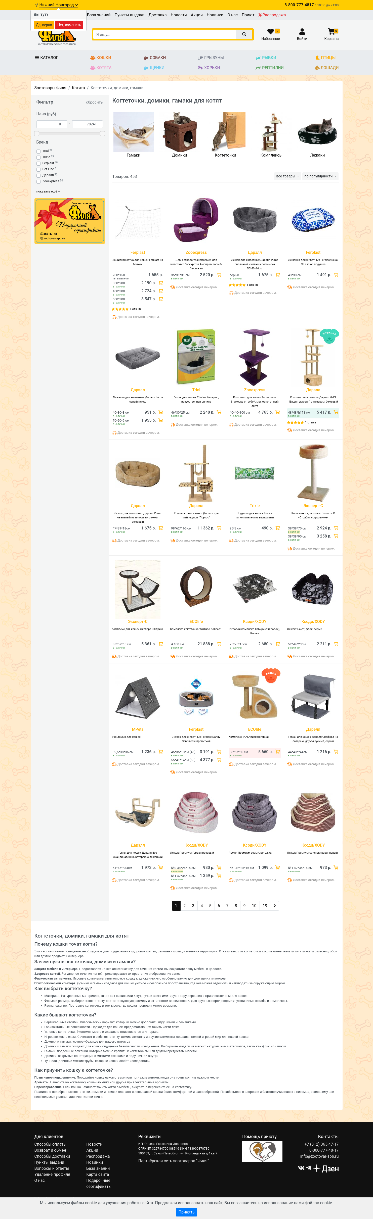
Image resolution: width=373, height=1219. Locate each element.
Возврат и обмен (50, 1150)
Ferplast (48, 163)
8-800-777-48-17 (324, 1150)
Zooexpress (51, 181)
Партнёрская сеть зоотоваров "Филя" (173, 1160)
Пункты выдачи (130, 15)
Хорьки (208, 68)
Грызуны (210, 58)
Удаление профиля (52, 1174)
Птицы (325, 58)
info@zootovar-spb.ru (319, 1156)
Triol (46, 151)
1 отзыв (135, 309)
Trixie (46, 157)
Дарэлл (48, 175)
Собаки (154, 58)
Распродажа (272, 15)
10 (254, 905)
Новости (179, 15)
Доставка (157, 15)
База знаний (98, 15)
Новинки (215, 15)
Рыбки (265, 58)
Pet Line (48, 169)
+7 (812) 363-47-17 (322, 1144)
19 (265, 905)
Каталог (46, 57)
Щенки (153, 68)
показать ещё (48, 191)
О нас (232, 15)
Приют (248, 15)
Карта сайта (97, 1174)
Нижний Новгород (58, 5)
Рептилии (269, 68)
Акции (197, 15)
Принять (186, 1212)
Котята (101, 68)
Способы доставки (52, 1156)
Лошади (327, 68)
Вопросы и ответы (51, 1168)
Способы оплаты (50, 1144)
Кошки (100, 58)
